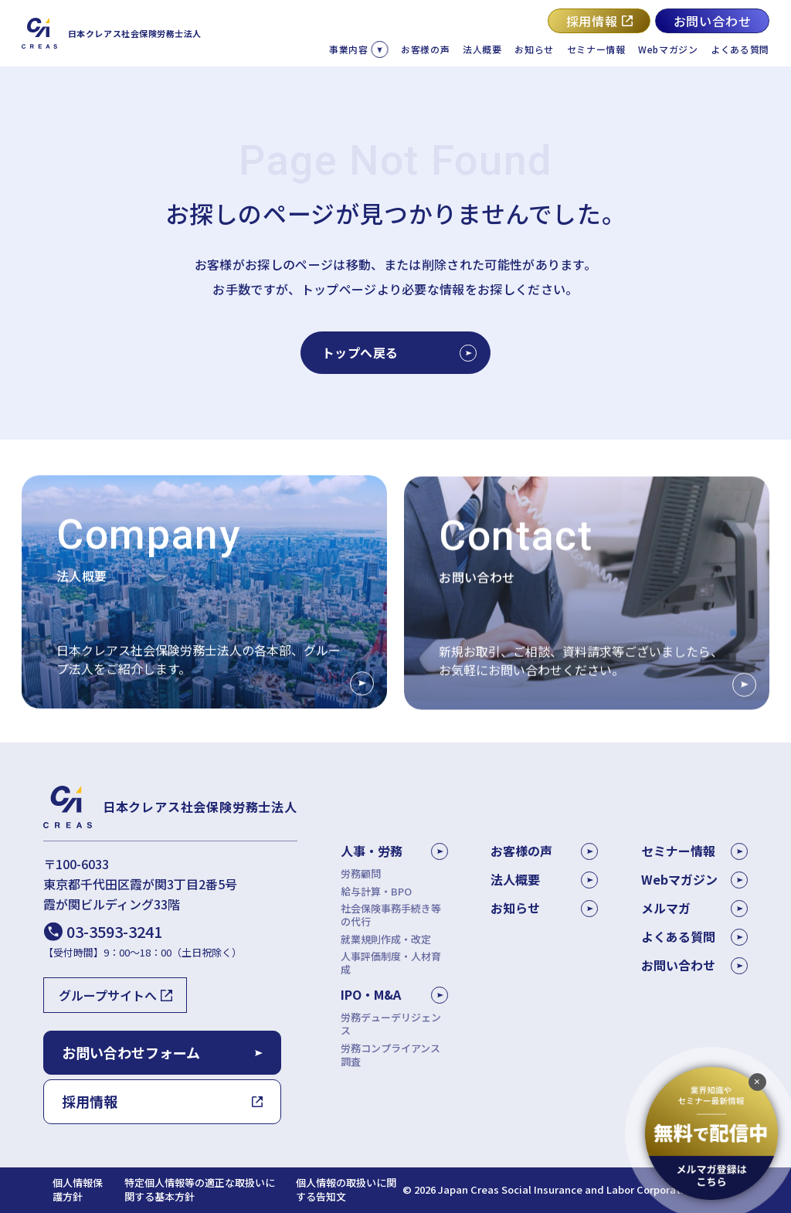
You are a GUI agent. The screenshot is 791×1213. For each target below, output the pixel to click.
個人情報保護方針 (78, 1190)
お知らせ (533, 49)
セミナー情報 (596, 49)
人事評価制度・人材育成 (391, 963)
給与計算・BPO (376, 892)
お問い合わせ (713, 21)
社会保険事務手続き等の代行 (391, 915)
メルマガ (694, 908)
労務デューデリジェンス (391, 1024)
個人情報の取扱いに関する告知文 (346, 1190)
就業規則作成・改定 (386, 939)
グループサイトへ (108, 995)
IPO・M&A (371, 994)
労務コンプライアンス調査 (390, 1055)
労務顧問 (361, 874)
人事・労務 (371, 850)
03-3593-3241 (114, 931)
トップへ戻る (399, 352)
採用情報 (592, 21)
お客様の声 (425, 49)
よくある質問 (740, 49)
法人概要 (482, 49)
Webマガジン (668, 49)
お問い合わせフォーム (131, 1052)
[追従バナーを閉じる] (757, 1083)
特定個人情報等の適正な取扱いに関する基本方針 (199, 1190)
